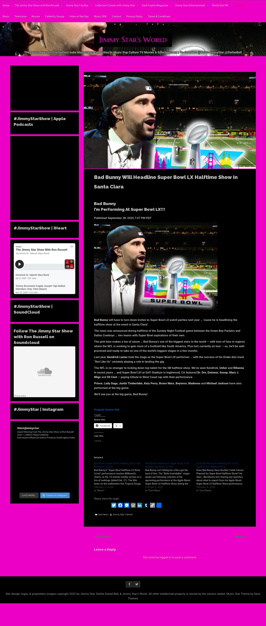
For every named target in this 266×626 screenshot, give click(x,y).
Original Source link (106, 409)
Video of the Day (79, 16)
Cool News (239, 5)
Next (239, 536)
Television (20, 16)
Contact (116, 16)
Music (6, 16)
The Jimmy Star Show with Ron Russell (37, 5)
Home (6, 5)
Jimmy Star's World (122, 514)
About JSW (100, 16)
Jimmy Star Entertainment (190, 5)
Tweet (97, 415)
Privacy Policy (134, 16)
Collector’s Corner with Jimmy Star (115, 5)
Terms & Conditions (159, 16)
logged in (165, 557)
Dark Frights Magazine (155, 5)
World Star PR (220, 5)
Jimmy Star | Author (77, 5)
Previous (103, 536)
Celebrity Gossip (54, 16)
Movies (36, 16)
